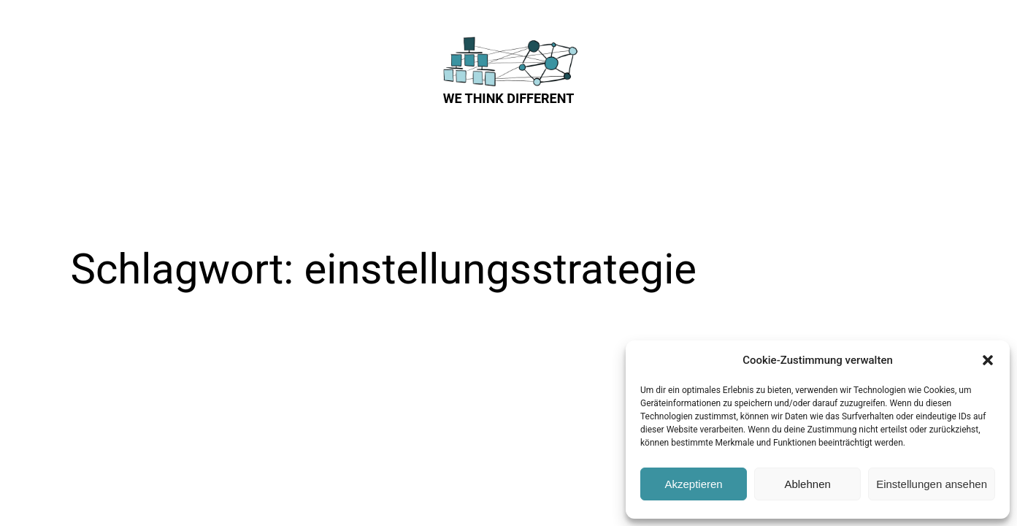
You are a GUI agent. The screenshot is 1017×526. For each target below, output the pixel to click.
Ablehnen (807, 484)
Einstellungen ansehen (931, 484)
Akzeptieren (693, 484)
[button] (987, 360)
